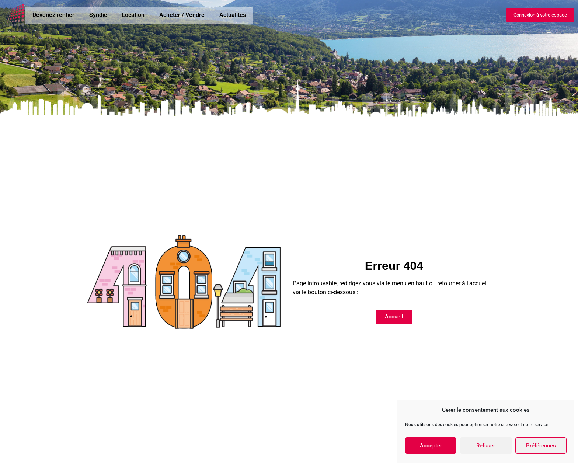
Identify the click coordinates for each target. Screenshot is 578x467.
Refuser (485, 445)
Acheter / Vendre (182, 14)
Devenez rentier (53, 14)
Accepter (431, 445)
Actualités (232, 14)
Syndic (98, 14)
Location (133, 14)
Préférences (541, 445)
